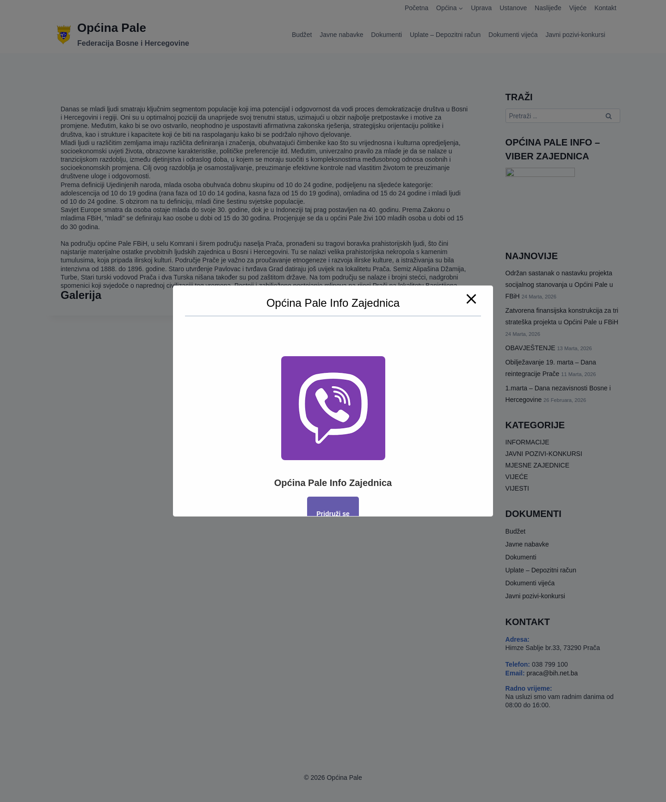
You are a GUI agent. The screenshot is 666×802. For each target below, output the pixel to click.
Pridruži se (333, 513)
